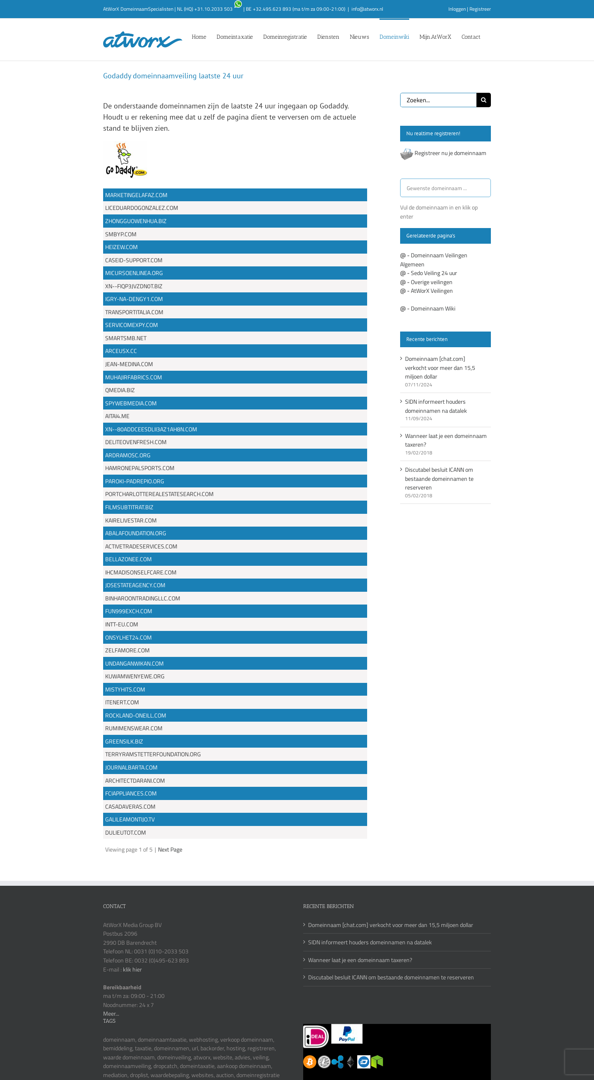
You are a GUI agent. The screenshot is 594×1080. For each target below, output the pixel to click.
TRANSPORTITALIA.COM (134, 312)
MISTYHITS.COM (125, 689)
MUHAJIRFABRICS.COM (133, 377)
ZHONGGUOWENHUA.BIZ (136, 220)
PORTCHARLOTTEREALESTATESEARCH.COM (159, 493)
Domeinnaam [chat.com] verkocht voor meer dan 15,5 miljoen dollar (440, 367)
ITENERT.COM (122, 702)
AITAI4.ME (117, 416)
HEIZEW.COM (121, 246)
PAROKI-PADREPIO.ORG (134, 481)
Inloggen (457, 9)
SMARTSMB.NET (125, 338)
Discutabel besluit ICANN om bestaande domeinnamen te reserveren (439, 478)
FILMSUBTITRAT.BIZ (129, 507)
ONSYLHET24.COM (128, 637)
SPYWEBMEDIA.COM (131, 403)
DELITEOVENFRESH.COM (136, 442)
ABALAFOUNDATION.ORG (135, 533)
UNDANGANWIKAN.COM (134, 663)
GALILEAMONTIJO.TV (130, 819)
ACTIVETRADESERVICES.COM (141, 546)
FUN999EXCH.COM (128, 611)
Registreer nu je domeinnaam (450, 152)
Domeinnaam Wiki (433, 308)
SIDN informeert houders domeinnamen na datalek (436, 406)
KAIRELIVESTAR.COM (131, 520)
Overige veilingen (432, 282)
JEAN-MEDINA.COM (129, 364)
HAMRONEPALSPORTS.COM (139, 468)
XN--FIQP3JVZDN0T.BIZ (134, 286)
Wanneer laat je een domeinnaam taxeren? (360, 959)
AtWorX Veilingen (432, 290)
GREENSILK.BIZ (124, 741)
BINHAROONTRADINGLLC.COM (142, 598)
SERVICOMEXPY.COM (131, 324)
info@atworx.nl (367, 9)
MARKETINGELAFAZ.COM (136, 195)
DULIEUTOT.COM (125, 832)
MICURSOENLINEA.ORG (134, 272)
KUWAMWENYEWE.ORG (135, 676)
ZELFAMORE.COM (127, 650)
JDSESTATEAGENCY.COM (135, 585)
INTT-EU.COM (121, 624)
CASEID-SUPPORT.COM (134, 260)
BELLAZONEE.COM (128, 559)
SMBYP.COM (121, 234)
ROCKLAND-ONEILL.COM (135, 715)
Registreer (480, 9)
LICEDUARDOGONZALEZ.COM (141, 207)
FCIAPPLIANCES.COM (131, 793)
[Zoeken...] (438, 100)
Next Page (170, 849)
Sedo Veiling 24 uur (434, 272)
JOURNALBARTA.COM (131, 767)
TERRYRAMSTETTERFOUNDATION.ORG (153, 754)
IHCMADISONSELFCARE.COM (141, 572)
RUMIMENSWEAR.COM (134, 728)
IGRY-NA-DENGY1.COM (134, 298)
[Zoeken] (483, 100)
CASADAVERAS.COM (130, 806)
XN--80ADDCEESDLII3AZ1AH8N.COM (151, 429)
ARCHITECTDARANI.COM (135, 780)
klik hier (132, 969)
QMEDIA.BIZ (120, 390)
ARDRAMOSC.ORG (128, 455)
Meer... (111, 1013)
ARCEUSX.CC (121, 350)
